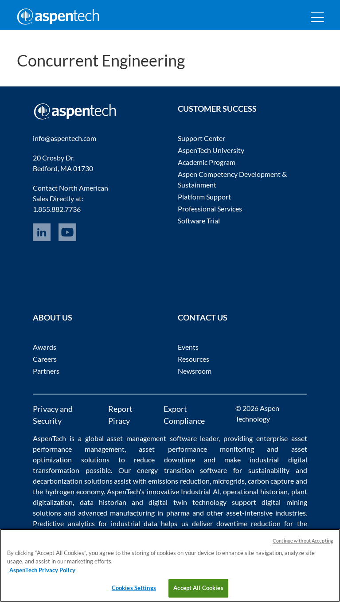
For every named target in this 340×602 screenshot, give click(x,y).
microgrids (228, 481)
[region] (170, 565)
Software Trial (199, 220)
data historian (103, 502)
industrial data (134, 523)
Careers (45, 359)
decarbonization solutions (72, 481)
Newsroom (194, 371)
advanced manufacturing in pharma (133, 512)
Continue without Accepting (303, 540)
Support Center (201, 138)
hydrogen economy (74, 491)
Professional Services (210, 208)
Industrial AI (200, 491)
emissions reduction (178, 481)
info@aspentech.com (64, 138)
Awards (44, 347)
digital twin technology (188, 502)
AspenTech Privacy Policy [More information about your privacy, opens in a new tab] (42, 570)
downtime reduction (248, 523)
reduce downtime (164, 459)
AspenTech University (211, 150)
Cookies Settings (134, 587)
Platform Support (204, 196)
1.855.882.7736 (57, 209)
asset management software (151, 438)
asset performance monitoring (196, 449)
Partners (46, 371)
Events (188, 347)
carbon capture (271, 481)
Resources (193, 359)
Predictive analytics (63, 523)
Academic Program (206, 162)
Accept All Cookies (198, 587)
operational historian (255, 491)
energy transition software (182, 470)
